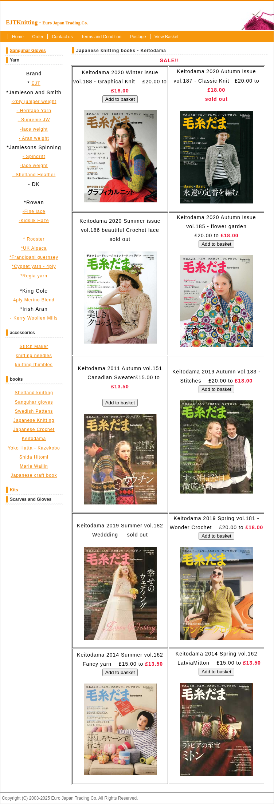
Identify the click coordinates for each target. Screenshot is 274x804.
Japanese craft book (34, 475)
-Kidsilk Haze (34, 220)
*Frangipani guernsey (33, 257)
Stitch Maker (34, 346)
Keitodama (34, 438)
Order (37, 36)
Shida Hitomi (33, 457)
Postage (138, 36)
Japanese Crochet (33, 429)
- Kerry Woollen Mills (34, 318)
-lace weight (34, 129)
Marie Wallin (34, 466)
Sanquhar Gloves (28, 50)
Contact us (62, 36)
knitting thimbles (33, 364)
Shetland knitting (34, 392)
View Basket (166, 36)
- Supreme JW (34, 119)
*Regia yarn (33, 275)
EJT (36, 83)
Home (18, 36)
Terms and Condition (101, 36)
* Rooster (33, 239)
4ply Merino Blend (33, 299)
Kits (14, 489)
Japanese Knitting (33, 420)
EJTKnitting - (47, 22)
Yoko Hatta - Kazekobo (34, 448)
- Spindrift (34, 156)
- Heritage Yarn (33, 110)
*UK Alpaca (34, 248)
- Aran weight (34, 138)
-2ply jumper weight (33, 101)
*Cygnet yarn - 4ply (34, 266)
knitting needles (34, 355)
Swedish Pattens (34, 411)
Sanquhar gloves (34, 402)
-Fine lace (34, 211)
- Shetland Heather (34, 174)
